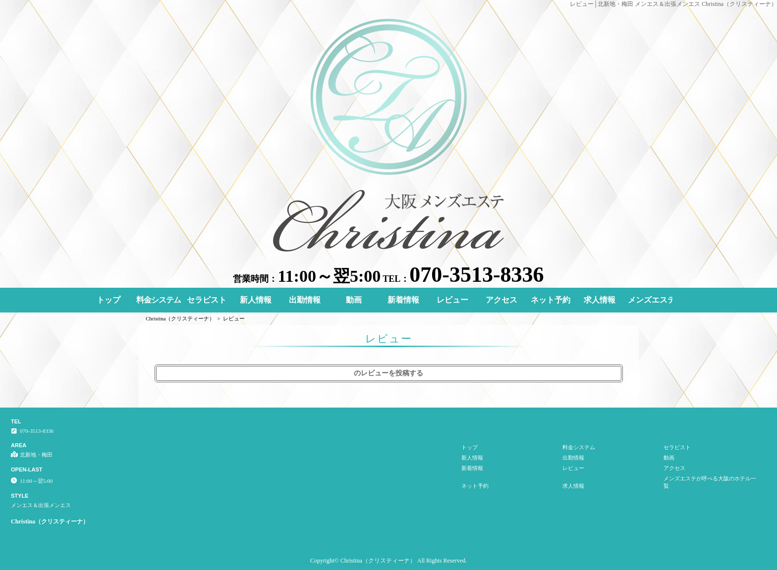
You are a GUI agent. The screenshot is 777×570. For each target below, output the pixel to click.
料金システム (158, 300)
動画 (354, 300)
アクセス (501, 300)
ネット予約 (550, 300)
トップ (108, 300)
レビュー (452, 300)
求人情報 (599, 300)
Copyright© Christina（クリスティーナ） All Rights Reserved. (388, 560)
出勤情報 (305, 300)
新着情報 (403, 300)
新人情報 (256, 300)
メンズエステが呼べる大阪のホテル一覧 (650, 300)
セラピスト (206, 300)
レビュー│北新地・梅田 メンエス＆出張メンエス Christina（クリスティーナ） (673, 3)
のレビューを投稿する (388, 373)
